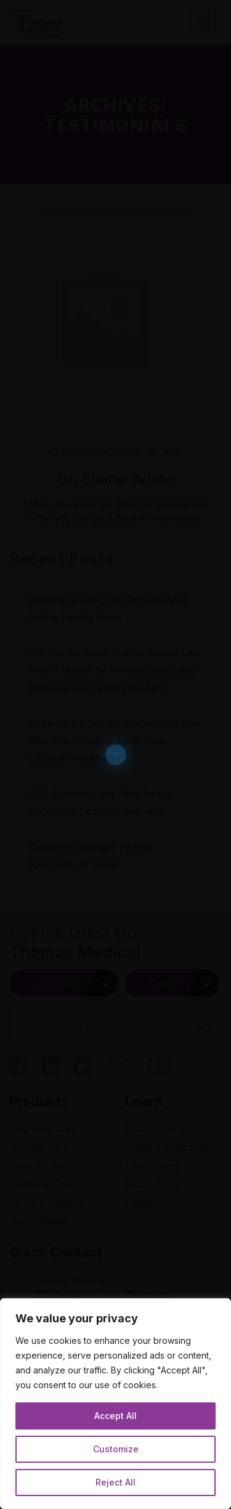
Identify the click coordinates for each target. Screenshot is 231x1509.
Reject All (115, 1482)
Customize (116, 1449)
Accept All (115, 1415)
